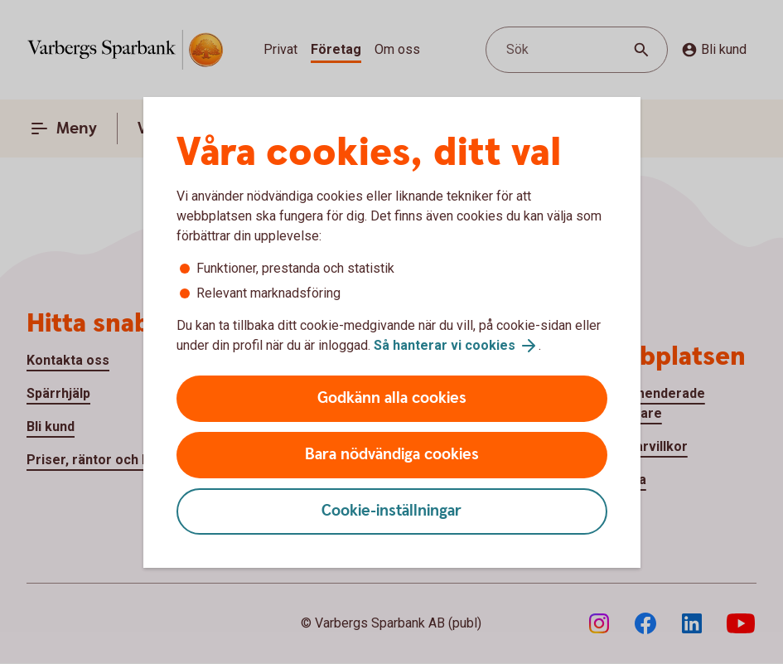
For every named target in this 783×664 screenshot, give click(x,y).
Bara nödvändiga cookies (392, 454)
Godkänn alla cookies (391, 398)
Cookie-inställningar (391, 511)
